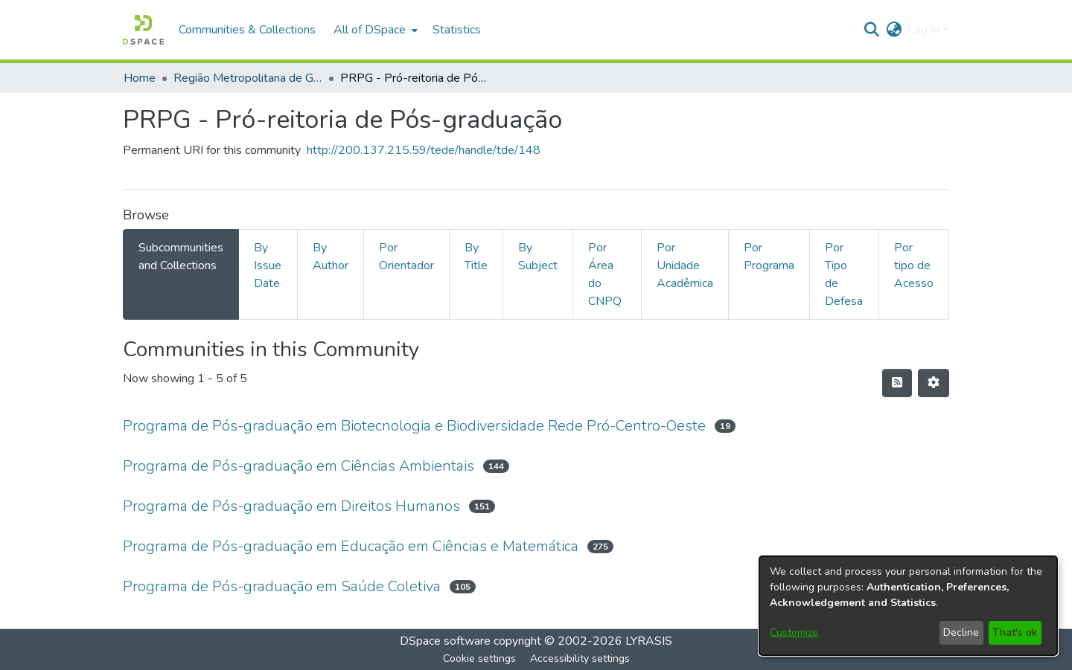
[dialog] (908, 605)
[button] (143, 30)
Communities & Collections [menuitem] (247, 30)
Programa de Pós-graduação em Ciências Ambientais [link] (298, 466)
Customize (794, 632)
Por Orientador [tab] (406, 256)
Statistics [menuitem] (457, 30)
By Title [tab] (476, 256)
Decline (961, 632)
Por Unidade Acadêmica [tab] (685, 265)
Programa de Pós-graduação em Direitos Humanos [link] (291, 506)
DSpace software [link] (445, 641)
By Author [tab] (330, 256)
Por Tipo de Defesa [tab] (844, 274)
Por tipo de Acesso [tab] (914, 265)
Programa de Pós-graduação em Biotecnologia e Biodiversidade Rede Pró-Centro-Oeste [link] (414, 426)
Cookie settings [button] (479, 658)
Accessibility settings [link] (580, 658)
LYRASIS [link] (648, 641)
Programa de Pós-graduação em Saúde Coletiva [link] (282, 586)
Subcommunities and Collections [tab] (180, 256)
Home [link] (140, 78)
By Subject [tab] (538, 256)
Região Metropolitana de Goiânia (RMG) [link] (247, 78)
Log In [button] (924, 30)
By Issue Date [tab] (267, 265)
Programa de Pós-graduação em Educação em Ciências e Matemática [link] (350, 546)
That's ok (1014, 632)
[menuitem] (374, 29)
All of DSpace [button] (370, 30)
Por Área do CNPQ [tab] (605, 274)
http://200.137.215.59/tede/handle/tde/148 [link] (423, 150)
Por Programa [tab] (769, 256)
